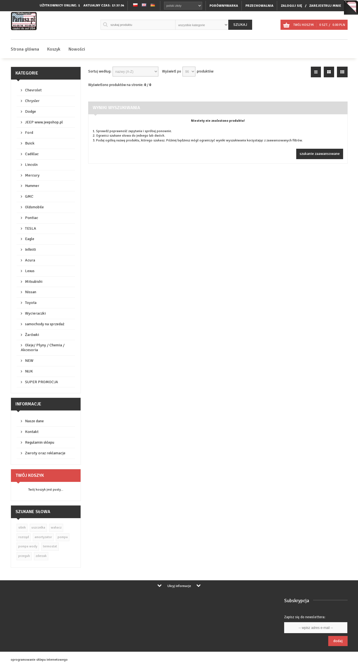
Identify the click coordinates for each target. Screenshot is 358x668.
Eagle (29, 238)
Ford (29, 132)
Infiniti (30, 249)
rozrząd (23, 537)
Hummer (32, 185)
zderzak (41, 556)
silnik (22, 527)
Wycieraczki (35, 313)
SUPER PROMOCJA (41, 382)
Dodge (30, 111)
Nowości (77, 49)
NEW (29, 360)
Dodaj (338, 640)
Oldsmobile (34, 207)
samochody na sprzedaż (44, 324)
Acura (30, 260)
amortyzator (43, 537)
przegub (24, 556)
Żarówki (32, 334)
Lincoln (31, 164)
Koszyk (53, 49)
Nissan (30, 292)
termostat (50, 546)
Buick (30, 143)
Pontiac (31, 217)
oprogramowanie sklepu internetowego (39, 660)
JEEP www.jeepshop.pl (44, 122)
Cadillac (32, 154)
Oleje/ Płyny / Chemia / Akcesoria (43, 347)
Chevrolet (33, 90)
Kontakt (31, 431)
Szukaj (240, 24)
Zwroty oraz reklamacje (45, 453)
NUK (29, 371)
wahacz (56, 527)
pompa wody (27, 546)
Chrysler (32, 100)
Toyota (31, 302)
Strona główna (25, 49)
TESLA (30, 228)
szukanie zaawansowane (320, 153)
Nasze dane (34, 421)
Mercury (32, 175)
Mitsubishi (33, 281)
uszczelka (38, 527)
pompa (63, 537)
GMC (29, 196)
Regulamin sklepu (39, 442)
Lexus (30, 270)
